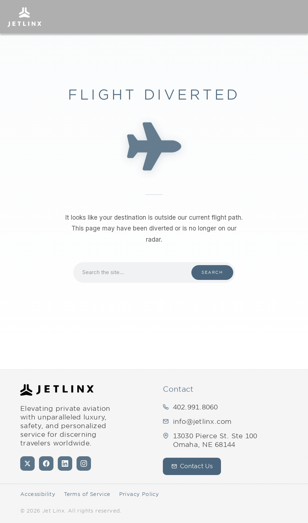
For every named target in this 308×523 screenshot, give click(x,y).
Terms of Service (87, 494)
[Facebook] (46, 463)
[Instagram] (84, 463)
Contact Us (192, 466)
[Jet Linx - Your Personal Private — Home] (57, 390)
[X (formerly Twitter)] (27, 463)
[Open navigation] (296, 16)
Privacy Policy (139, 494)
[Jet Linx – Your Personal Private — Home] (24, 16)
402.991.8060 (195, 407)
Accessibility (37, 494)
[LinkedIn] (65, 463)
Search (212, 272)
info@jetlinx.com (202, 421)
